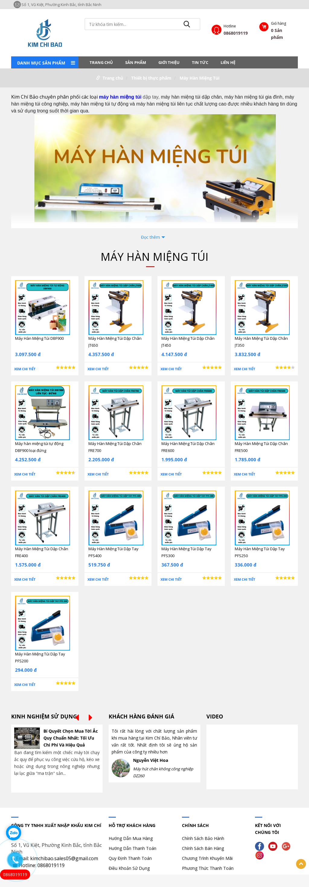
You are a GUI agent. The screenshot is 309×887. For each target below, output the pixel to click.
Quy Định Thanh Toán (130, 858)
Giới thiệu (169, 62)
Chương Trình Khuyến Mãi (207, 858)
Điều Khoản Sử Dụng (129, 868)
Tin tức (200, 62)
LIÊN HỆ (228, 62)
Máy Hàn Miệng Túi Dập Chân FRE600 (188, 447)
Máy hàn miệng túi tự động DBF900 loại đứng (39, 447)
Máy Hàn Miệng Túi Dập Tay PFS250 (260, 552)
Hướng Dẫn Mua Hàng (131, 838)
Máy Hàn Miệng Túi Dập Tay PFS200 (40, 657)
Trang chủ (101, 62)
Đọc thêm (150, 237)
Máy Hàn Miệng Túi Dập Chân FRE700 (115, 447)
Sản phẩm (135, 62)
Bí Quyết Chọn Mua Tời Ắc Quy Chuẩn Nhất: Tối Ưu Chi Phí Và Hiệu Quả (70, 738)
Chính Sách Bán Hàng (203, 848)
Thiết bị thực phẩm (151, 78)
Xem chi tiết (24, 369)
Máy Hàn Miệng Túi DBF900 (39, 338)
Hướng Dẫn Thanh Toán (132, 848)
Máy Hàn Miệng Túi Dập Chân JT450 (188, 342)
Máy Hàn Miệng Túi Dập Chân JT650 (115, 342)
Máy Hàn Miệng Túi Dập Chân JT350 (261, 342)
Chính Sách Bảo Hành (203, 838)
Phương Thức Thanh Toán (208, 868)
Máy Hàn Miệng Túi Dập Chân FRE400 (41, 552)
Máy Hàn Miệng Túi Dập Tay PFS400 (113, 552)
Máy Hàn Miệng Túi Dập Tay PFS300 (186, 552)
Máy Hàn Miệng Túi (199, 78)
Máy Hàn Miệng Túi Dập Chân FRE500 (261, 447)
